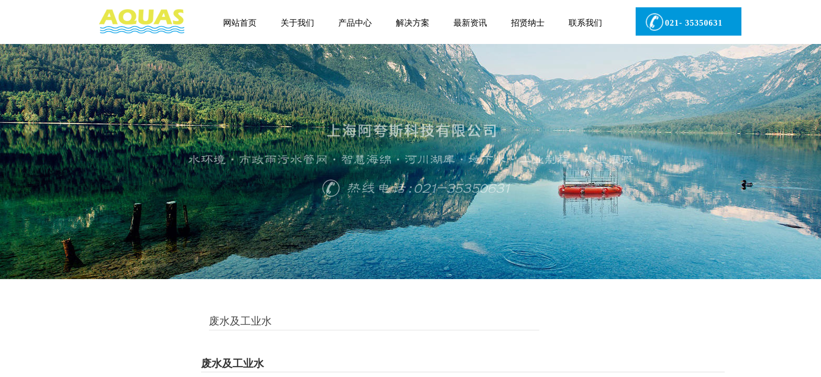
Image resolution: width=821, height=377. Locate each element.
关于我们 (297, 22)
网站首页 (240, 22)
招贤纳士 (528, 22)
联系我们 (585, 22)
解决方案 (412, 22)
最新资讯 (470, 22)
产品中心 (355, 22)
